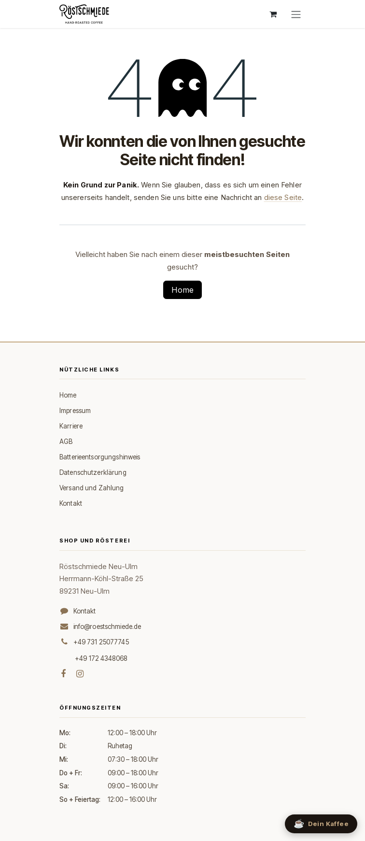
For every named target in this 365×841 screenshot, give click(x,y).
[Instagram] (80, 674)
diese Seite (283, 197)
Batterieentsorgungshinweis (99, 457)
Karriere (71, 426)
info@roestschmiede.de (107, 626)
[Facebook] (63, 674)
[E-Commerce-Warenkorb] (272, 14)
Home (182, 290)
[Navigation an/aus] (296, 14)
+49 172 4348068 (101, 658)
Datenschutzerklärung (92, 472)
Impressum (75, 410)
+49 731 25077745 (101, 642)
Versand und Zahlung (91, 488)
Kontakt (70, 503)
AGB (65, 441)
